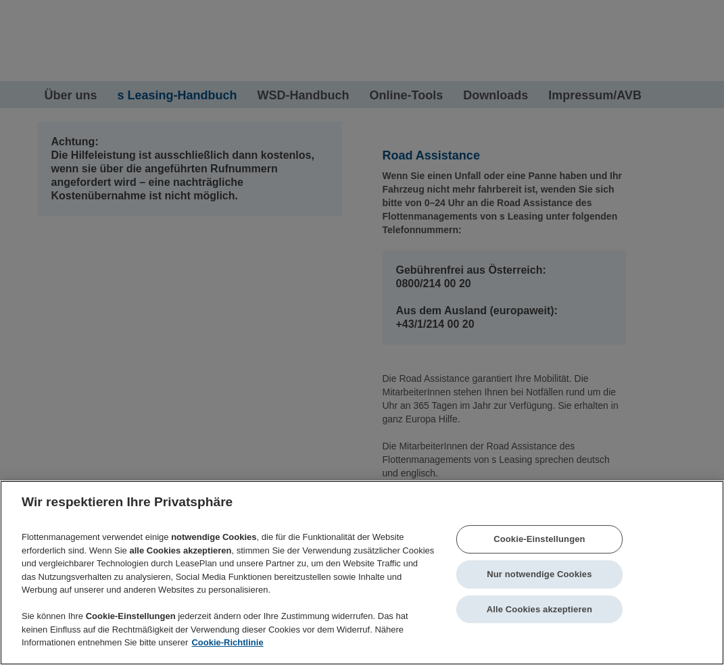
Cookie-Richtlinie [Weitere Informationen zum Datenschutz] (227, 642)
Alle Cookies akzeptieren (539, 609)
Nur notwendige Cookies (539, 574)
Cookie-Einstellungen (539, 540)
